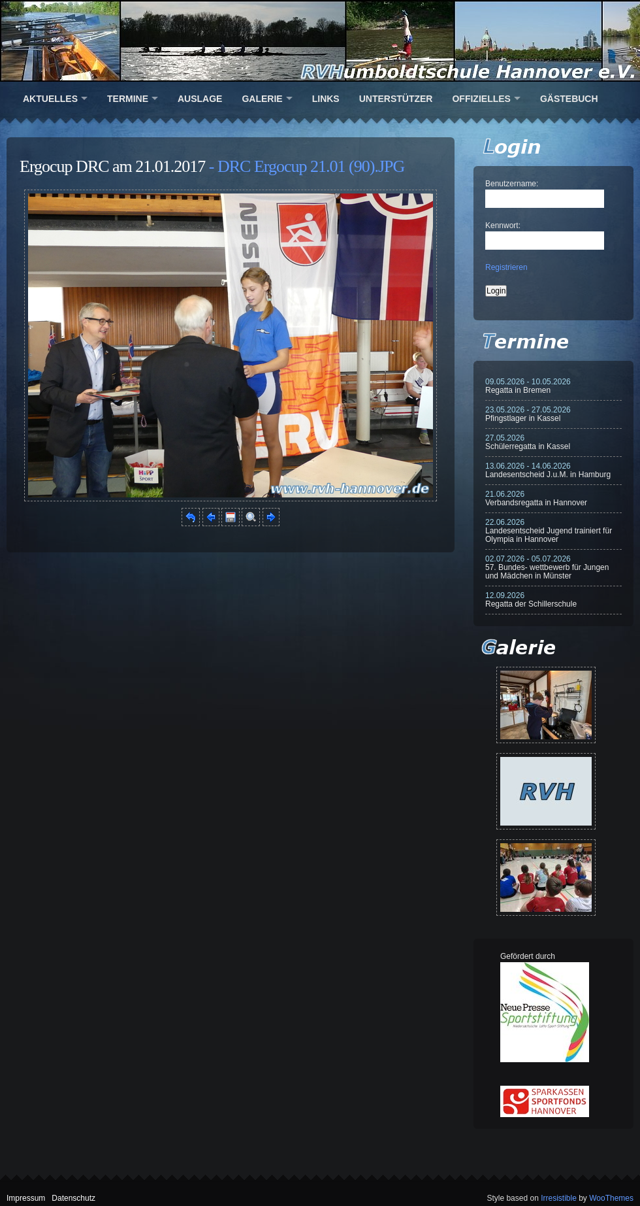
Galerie (262, 98)
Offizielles (481, 98)
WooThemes (611, 1198)
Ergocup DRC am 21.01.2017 (112, 166)
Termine (127, 98)
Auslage (200, 98)
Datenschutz (73, 1198)
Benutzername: (511, 183)
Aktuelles (50, 98)
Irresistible (559, 1198)
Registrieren (506, 267)
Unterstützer (396, 98)
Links (326, 98)
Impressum (26, 1198)
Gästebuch (569, 98)
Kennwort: (502, 225)
